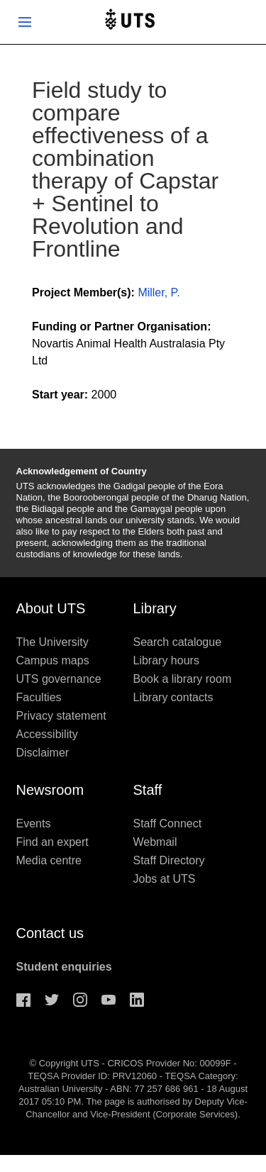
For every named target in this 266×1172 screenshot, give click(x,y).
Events (33, 823)
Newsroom (50, 790)
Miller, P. (158, 292)
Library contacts (173, 697)
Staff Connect (167, 823)
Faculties (39, 697)
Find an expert (52, 842)
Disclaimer (43, 753)
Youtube (108, 1000)
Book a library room (182, 679)
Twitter (52, 1000)
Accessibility (47, 734)
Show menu (24, 21)
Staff (147, 790)
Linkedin (137, 1000)
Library (155, 608)
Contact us (50, 933)
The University (52, 642)
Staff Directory (169, 860)
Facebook (23, 1000)
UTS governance (58, 679)
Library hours (166, 660)
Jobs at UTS (164, 879)
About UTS (51, 608)
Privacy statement (61, 716)
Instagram (80, 1000)
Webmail (155, 842)
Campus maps (52, 660)
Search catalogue (177, 642)
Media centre (49, 860)
